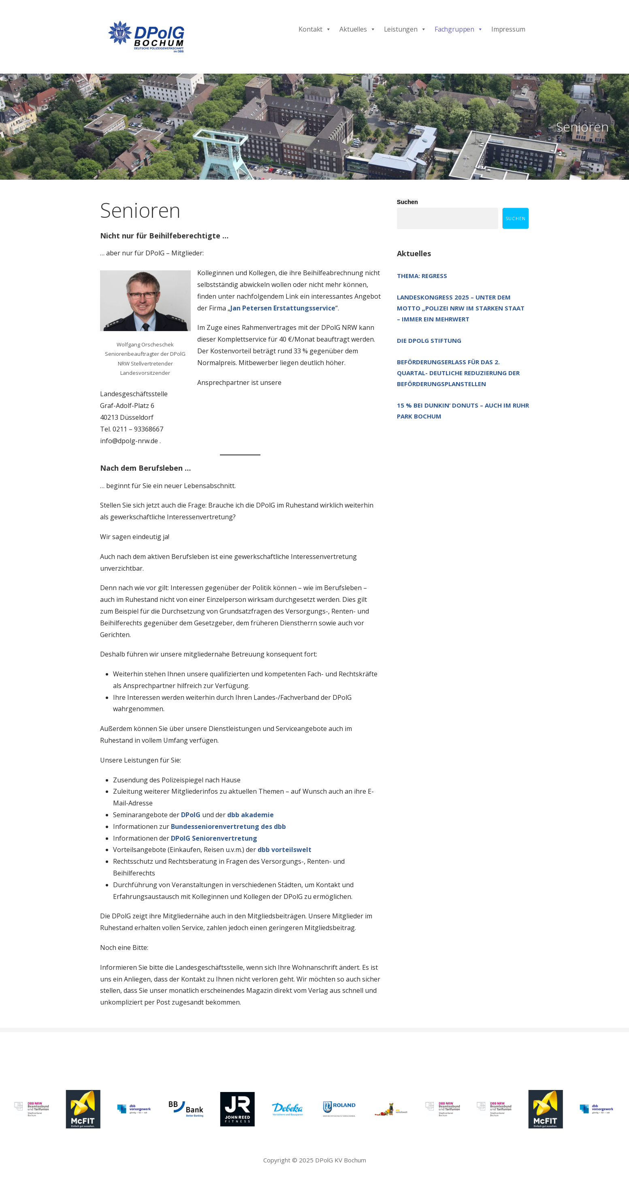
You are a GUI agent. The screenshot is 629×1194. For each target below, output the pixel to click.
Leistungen (405, 29)
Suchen (407, 202)
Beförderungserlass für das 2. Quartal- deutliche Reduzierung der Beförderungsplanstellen (458, 373)
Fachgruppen (459, 29)
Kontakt (315, 29)
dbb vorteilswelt (284, 849)
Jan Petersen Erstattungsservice (282, 308)
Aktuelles (357, 29)
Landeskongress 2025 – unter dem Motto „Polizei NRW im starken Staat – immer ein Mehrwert (461, 308)
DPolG (190, 814)
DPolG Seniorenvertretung (214, 838)
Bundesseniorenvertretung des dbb (228, 826)
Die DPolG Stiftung (429, 340)
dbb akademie (250, 814)
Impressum (508, 29)
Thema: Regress (422, 276)
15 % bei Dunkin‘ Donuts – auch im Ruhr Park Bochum (463, 410)
